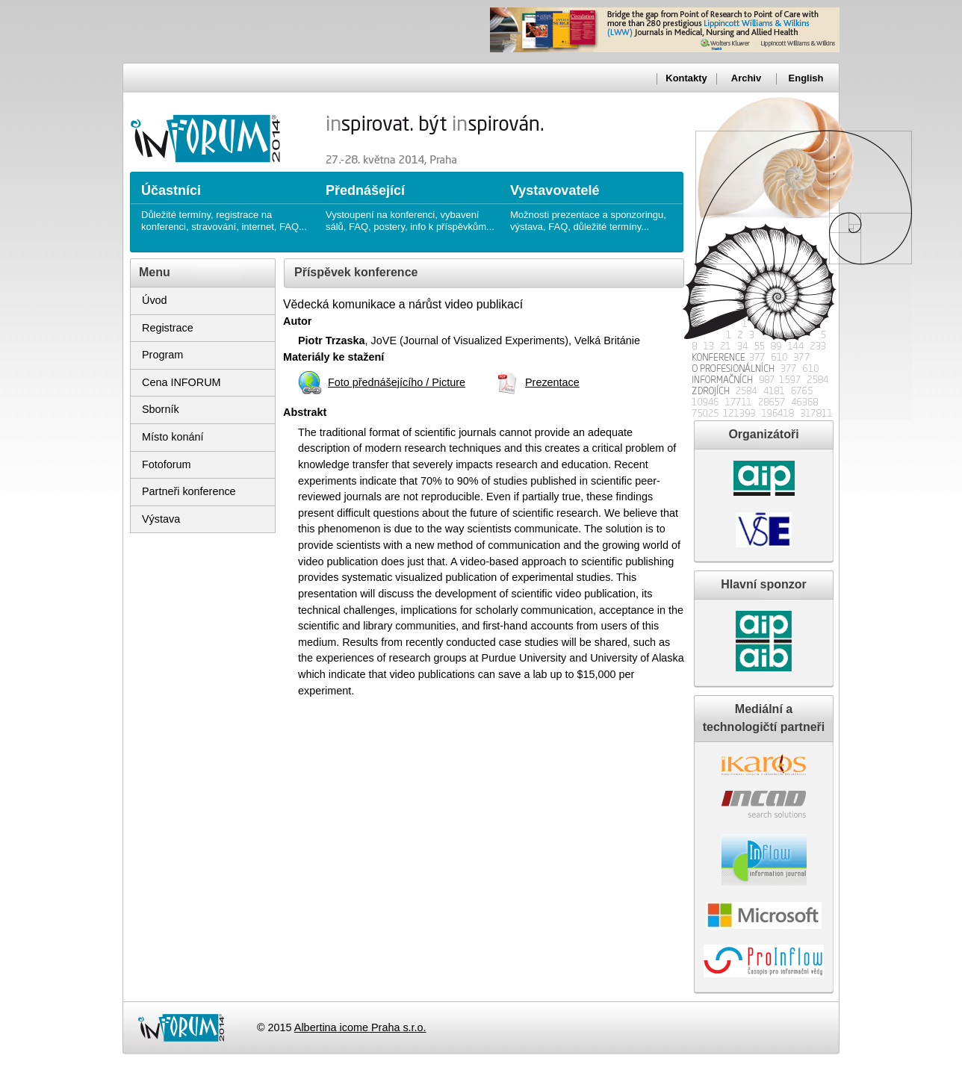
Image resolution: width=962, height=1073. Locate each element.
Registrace (167, 328)
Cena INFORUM (181, 382)
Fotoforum (166, 464)
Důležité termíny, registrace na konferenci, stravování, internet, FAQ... (226, 202)
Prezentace (552, 382)
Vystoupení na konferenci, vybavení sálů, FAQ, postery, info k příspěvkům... (410, 202)
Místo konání (172, 437)
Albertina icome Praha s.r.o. (360, 1027)
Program (162, 355)
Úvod (154, 300)
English (806, 78)
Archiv (746, 78)
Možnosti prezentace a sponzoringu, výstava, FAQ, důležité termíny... (595, 202)
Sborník (160, 409)
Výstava (161, 519)
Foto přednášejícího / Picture (396, 382)
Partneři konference (189, 491)
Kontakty (686, 78)
